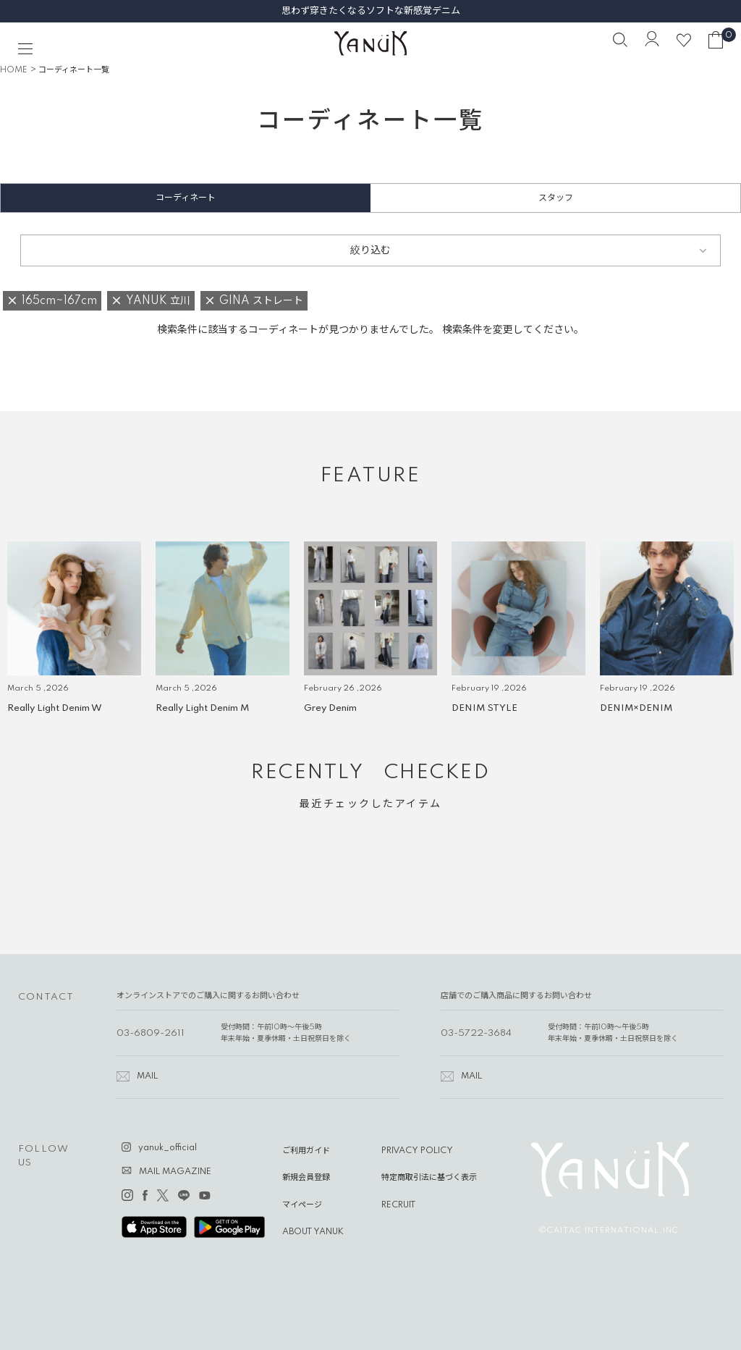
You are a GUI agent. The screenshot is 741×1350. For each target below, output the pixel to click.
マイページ (302, 1205)
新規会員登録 (306, 1177)
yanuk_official (167, 1148)
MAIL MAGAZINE (175, 1172)
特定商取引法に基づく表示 (429, 1177)
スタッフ (555, 198)
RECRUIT (398, 1205)
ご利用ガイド (306, 1151)
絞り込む (370, 250)
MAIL (147, 1076)
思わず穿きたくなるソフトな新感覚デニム (370, 11)
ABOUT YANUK (313, 1232)
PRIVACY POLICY (417, 1151)
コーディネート (186, 198)
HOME (13, 70)
